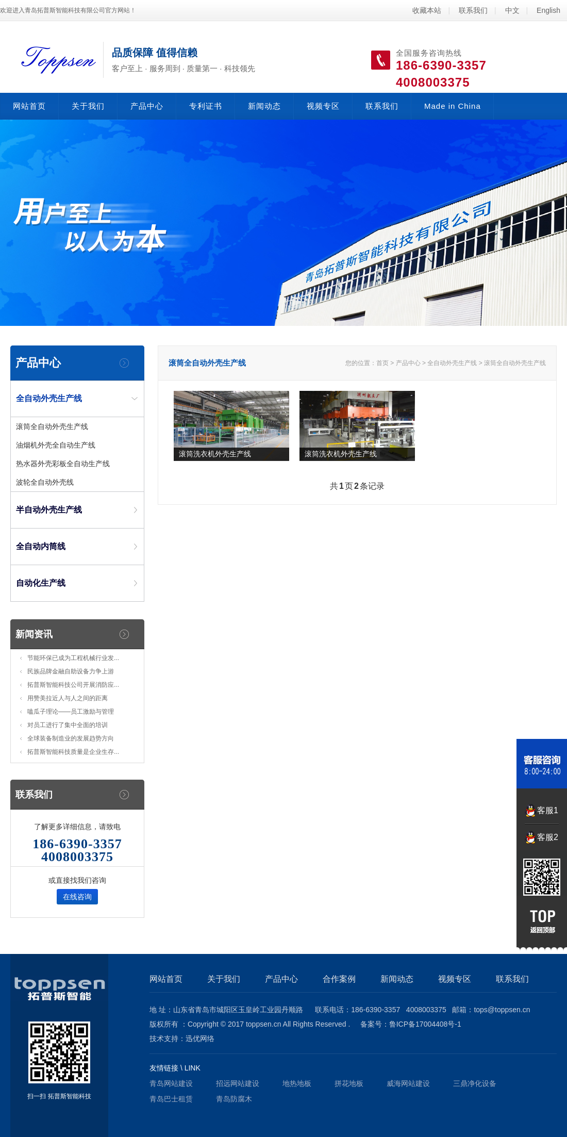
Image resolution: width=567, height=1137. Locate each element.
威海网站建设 (408, 1083)
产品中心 (146, 106)
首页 (382, 363)
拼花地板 (349, 1083)
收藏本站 (426, 10)
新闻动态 (264, 106)
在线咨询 (77, 897)
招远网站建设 (237, 1083)
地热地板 (296, 1083)
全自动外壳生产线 (452, 363)
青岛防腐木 (234, 1099)
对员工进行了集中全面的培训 (67, 725)
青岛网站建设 (171, 1083)
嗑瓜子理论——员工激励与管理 (70, 711)
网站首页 (29, 106)
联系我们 (473, 10)
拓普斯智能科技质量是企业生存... (73, 751)
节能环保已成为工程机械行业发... (73, 658)
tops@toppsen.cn (502, 1010)
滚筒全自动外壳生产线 (52, 426)
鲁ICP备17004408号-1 (425, 1024)
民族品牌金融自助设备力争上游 (70, 671)
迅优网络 (200, 1038)
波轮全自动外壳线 (45, 482)
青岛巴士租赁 (171, 1099)
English (548, 10)
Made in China (452, 106)
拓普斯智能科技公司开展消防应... (73, 684)
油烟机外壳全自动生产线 (55, 445)
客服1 (547, 810)
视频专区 (323, 106)
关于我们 (88, 106)
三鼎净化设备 (474, 1083)
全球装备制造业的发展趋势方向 (70, 738)
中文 (512, 10)
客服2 (547, 837)
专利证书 (205, 106)
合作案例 (339, 979)
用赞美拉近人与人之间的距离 (67, 698)
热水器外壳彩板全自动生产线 (63, 463)
